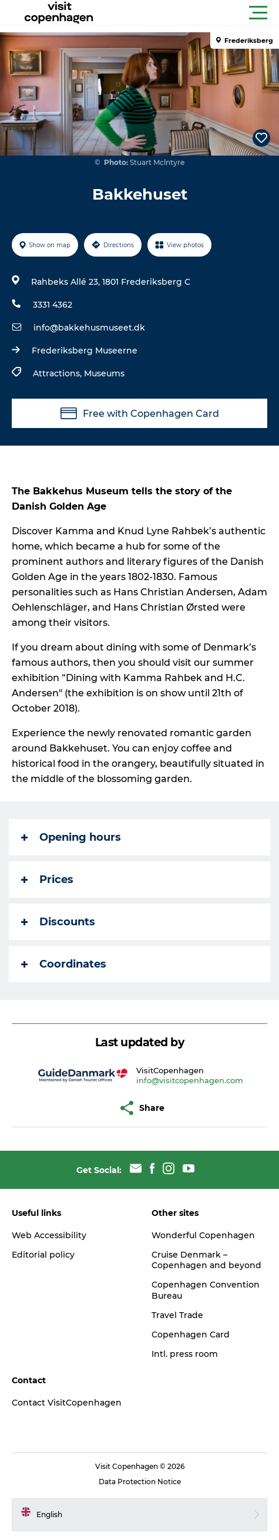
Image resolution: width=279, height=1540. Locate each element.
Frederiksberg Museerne (84, 350)
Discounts (58, 921)
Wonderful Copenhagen (203, 1235)
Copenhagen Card (191, 1334)
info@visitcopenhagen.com (189, 1080)
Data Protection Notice (140, 1481)
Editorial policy (43, 1254)
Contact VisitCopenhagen (67, 1402)
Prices (47, 879)
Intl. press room (185, 1354)
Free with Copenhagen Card (139, 413)
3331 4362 (52, 304)
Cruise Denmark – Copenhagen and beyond (206, 1260)
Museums (104, 373)
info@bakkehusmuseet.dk (89, 327)
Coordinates (63, 964)
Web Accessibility (49, 1235)
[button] (192, 13)
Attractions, (58, 373)
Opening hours (71, 837)
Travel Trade (177, 1315)
